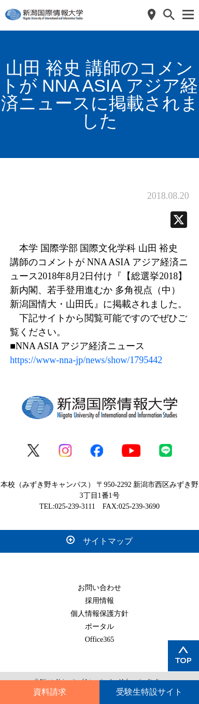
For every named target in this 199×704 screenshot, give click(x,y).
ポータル (99, 626)
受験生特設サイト (149, 691)
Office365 (100, 639)
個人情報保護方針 (99, 613)
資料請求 (49, 691)
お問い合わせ (99, 588)
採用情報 (99, 601)
